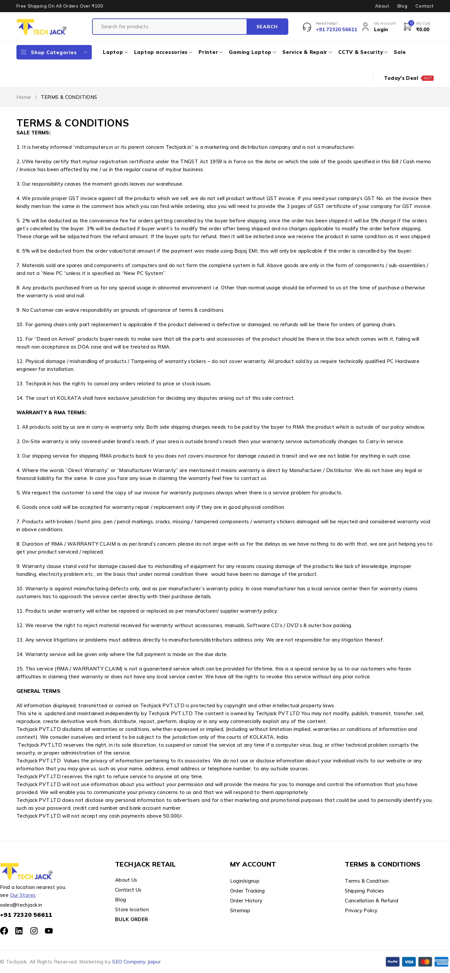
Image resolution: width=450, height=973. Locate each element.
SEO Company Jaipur (136, 962)
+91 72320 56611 (26, 914)
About (382, 6)
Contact (424, 6)
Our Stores (23, 895)
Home (23, 97)
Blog (402, 6)
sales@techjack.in (21, 905)
